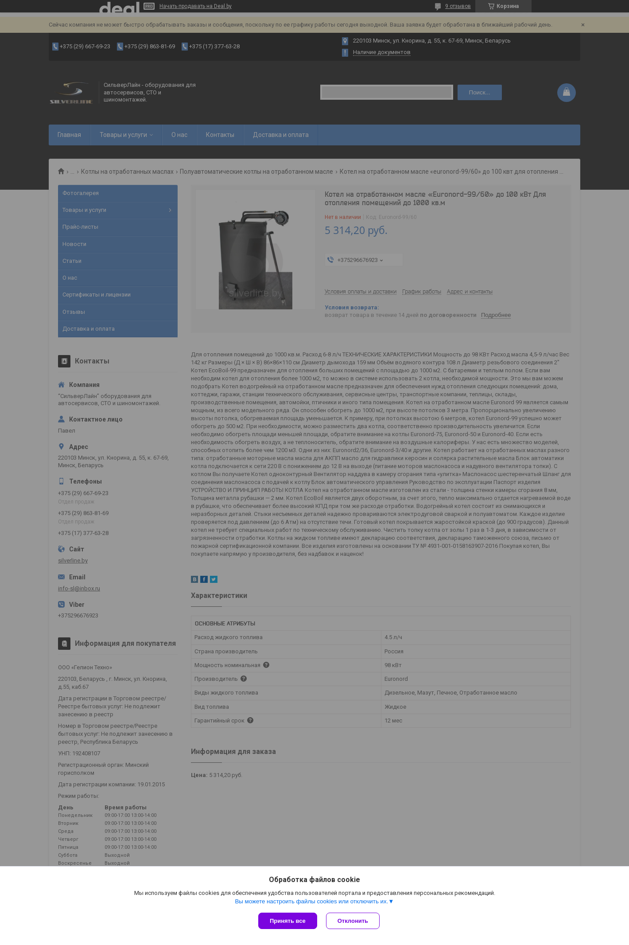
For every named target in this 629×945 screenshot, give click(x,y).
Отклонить (353, 921)
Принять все (288, 921)
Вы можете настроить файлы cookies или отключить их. (311, 901)
